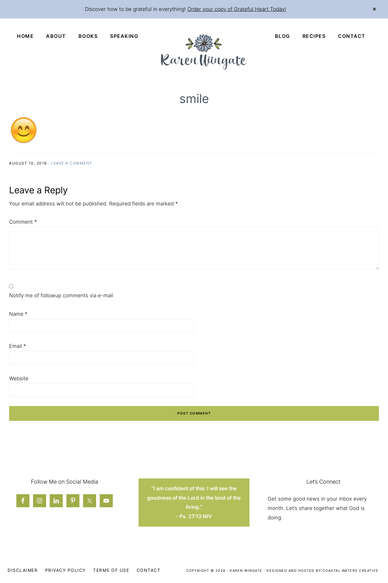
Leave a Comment (71, 163)
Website (18, 378)
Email (17, 346)
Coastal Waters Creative (351, 570)
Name (18, 314)
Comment (23, 222)
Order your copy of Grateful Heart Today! (236, 9)
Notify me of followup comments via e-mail (61, 295)
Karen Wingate (246, 570)
